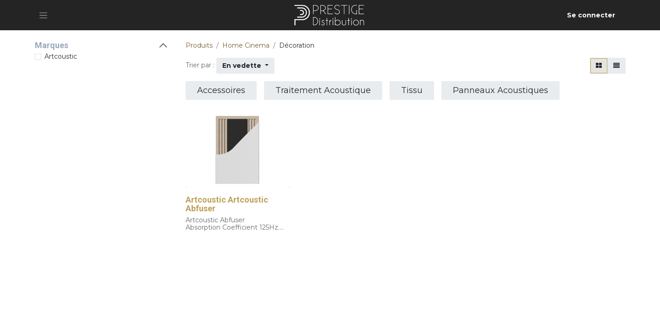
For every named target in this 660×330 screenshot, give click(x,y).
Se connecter (591, 15)
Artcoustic (60, 56)
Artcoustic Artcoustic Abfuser (227, 204)
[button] (245, 66)
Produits (199, 45)
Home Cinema (246, 45)
